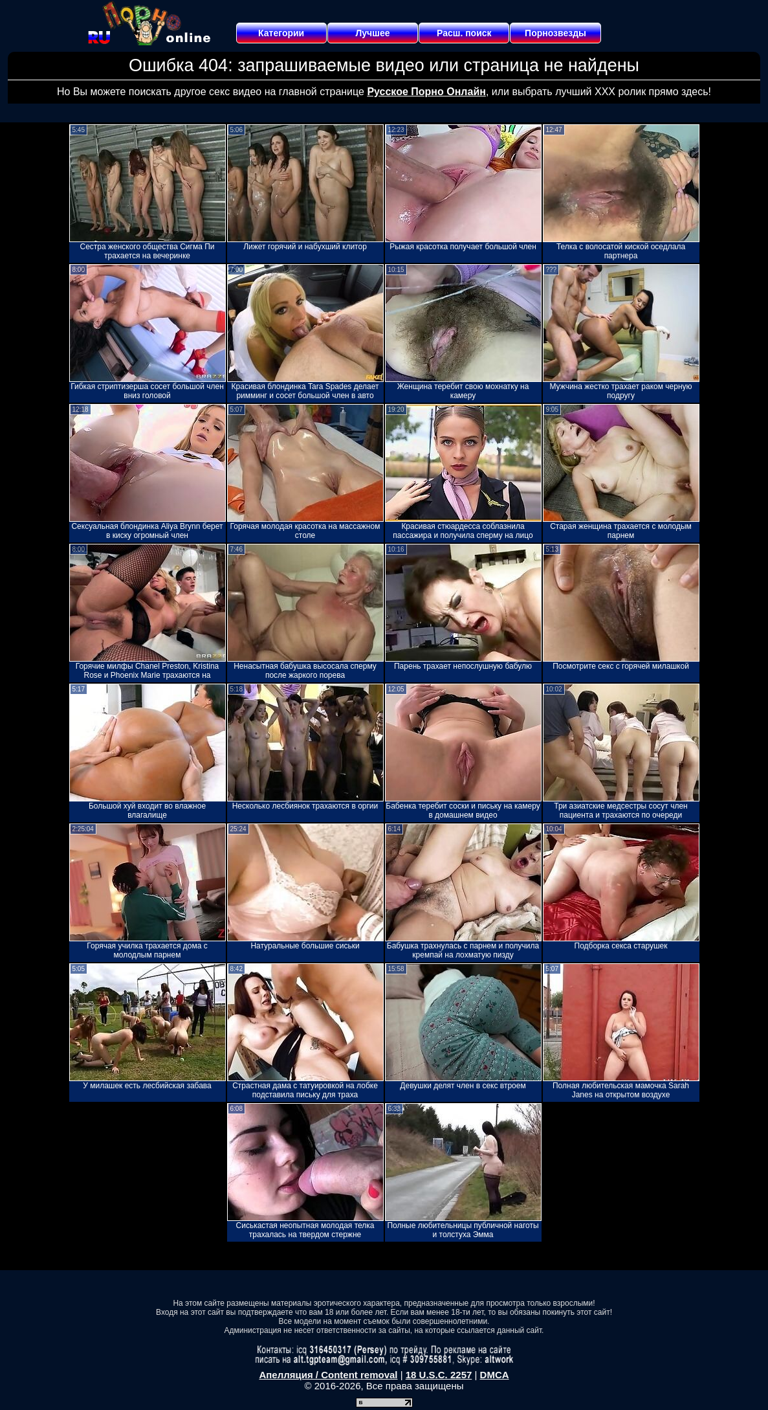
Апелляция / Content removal (328, 1374)
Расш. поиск (464, 33)
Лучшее (372, 33)
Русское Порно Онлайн (426, 91)
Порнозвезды (555, 33)
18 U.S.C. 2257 (439, 1374)
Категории (281, 33)
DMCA (494, 1374)
